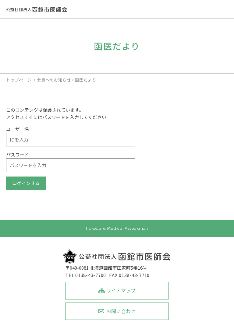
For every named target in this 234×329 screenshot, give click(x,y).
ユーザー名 (17, 129)
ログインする (26, 183)
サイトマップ (121, 290)
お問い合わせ (121, 311)
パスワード (17, 154)
